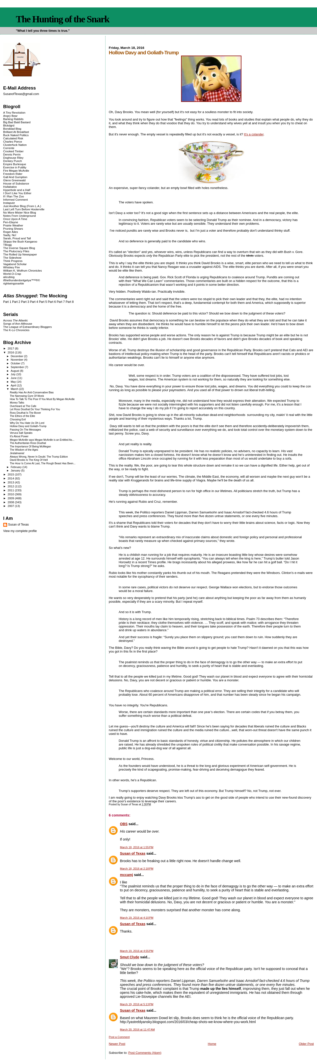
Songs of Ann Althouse (17, 323)
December (17, 356)
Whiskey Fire (11, 267)
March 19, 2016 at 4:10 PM (136, 917)
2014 (11, 478)
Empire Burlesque (14, 164)
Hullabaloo (10, 186)
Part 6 (52, 302)
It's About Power (19, 436)
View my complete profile (20, 531)
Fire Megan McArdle (16, 170)
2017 (11, 348)
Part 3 (25, 302)
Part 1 (7, 302)
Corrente (8, 148)
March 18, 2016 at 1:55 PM (136, 847)
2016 (11, 352)
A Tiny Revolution (14, 112)
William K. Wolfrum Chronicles (22, 270)
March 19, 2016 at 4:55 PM (136, 950)
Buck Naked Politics (16, 135)
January (16, 470)
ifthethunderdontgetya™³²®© (21, 280)
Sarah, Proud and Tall (17, 238)
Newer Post (117, 1044)
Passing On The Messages (25, 429)
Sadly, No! (9, 235)
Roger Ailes (10, 231)
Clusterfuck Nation (15, 144)
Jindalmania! (17, 453)
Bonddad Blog (12, 128)
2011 (11, 490)
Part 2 (16, 302)
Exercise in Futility (14, 167)
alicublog (9, 277)
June (14, 377)
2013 (11, 482)
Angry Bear (10, 115)
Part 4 (34, 302)
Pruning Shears (13, 228)
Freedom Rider (12, 173)
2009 (11, 498)
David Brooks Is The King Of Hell (29, 460)
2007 (11, 505)
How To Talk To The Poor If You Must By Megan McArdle (42, 399)
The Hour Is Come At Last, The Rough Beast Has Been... (43, 463)
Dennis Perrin (12, 154)
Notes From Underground (19, 215)
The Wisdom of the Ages (24, 449)
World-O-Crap (12, 273)
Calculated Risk (13, 138)
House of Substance (16, 183)
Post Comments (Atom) (144, 1053)
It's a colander (254, 134)
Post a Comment (119, 1036)
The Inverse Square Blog (19, 248)
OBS (124, 824)
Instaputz (9, 202)
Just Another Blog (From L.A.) (22, 206)
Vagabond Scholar (15, 264)
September (18, 367)
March (15, 388)
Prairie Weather (13, 225)
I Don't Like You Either (17, 193)
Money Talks (17, 402)
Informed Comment (15, 199)
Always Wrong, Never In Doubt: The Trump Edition (39, 456)
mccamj (126, 875)
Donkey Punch (12, 160)
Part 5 (43, 302)
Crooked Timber (13, 151)
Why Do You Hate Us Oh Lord (27, 423)
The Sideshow (12, 257)
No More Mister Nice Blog (19, 212)
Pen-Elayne (10, 222)
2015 (11, 474)
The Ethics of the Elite (22, 416)
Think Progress (13, 260)
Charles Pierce (12, 141)
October (16, 363)
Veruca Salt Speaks (21, 433)
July (13, 374)
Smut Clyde (129, 957)
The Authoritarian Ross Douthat (28, 443)
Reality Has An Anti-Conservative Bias (32, 392)
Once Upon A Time (15, 218)
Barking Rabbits (13, 119)
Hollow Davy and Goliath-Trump (28, 426)
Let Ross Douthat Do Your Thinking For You (35, 409)
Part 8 (70, 302)
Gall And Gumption (15, 177)
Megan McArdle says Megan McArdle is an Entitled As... (42, 439)
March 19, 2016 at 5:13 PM (136, 1004)
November (17, 359)
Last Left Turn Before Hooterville (24, 209)
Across (15, 320)
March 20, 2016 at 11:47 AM (137, 1029)
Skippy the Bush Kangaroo (20, 241)
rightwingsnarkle (13, 283)
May (14, 381)
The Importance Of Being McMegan (30, 446)
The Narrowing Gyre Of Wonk (27, 396)
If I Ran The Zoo (13, 196)
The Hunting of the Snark (62, 19)
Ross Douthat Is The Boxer (25, 412)
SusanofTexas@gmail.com (21, 94)
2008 (11, 502)
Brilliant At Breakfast (16, 131)
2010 (11, 494)
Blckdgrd (8, 125)
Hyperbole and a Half (16, 189)
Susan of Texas (132, 853)
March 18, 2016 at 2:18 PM (136, 868)
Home (212, 1044)
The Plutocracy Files (16, 251)
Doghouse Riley (13, 157)
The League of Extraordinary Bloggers (27, 326)
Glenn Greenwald (14, 180)
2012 (11, 486)
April (14, 385)
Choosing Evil (18, 419)
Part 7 (61, 302)
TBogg (7, 244)
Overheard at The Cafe (23, 406)
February (16, 467)
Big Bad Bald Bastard (16, 122)
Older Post (306, 1044)
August (15, 370)
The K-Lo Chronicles (16, 330)
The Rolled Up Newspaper (20, 254)
